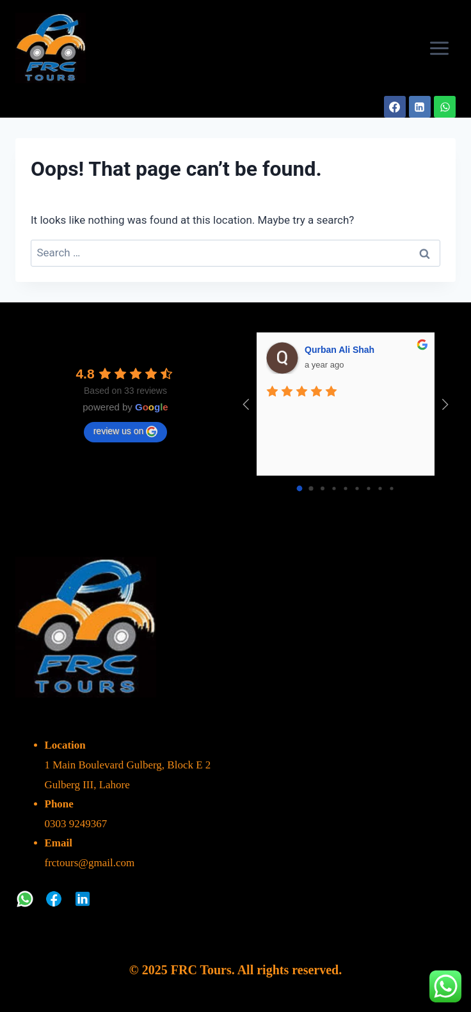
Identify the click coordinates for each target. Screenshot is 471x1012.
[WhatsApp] (445, 107)
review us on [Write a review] (125, 431)
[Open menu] (439, 48)
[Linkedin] (420, 107)
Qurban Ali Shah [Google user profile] (339, 350)
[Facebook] (395, 107)
